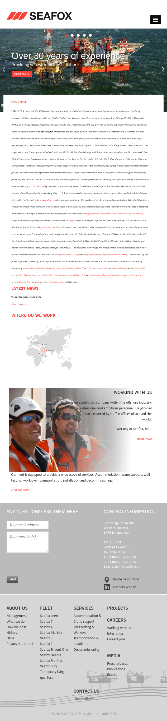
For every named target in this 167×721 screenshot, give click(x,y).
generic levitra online (50, 227)
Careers (116, 620)
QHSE (11, 638)
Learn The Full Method (53, 282)
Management (17, 616)
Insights (71, 220)
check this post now (91, 268)
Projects (117, 608)
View (106, 268)
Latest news (25, 289)
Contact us (86, 691)
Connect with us (124, 587)
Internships (115, 633)
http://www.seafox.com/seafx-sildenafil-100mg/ (105, 254)
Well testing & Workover (84, 630)
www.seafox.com (48, 200)
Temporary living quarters (52, 674)
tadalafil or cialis (77, 275)
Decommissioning (86, 649)
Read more (21, 74)
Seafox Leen (49, 616)
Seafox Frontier (51, 661)
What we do (16, 621)
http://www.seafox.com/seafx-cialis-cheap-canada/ (43, 275)
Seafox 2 (46, 644)
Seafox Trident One (54, 649)
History (12, 633)
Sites (29, 282)
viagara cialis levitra (33, 186)
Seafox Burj (48, 666)
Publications (116, 669)
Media (113, 656)
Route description (126, 579)
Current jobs (116, 639)
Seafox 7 (46, 621)
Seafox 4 (46, 627)
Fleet (46, 608)
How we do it (16, 627)
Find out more (20, 490)
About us (17, 608)
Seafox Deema (50, 655)
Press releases (117, 663)
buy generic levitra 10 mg (66, 254)
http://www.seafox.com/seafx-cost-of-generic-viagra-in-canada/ (113, 213)
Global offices (83, 699)
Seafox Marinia (51, 633)
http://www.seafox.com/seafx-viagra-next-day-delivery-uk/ (51, 268)
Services (84, 608)
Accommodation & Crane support (87, 618)
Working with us (119, 628)
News (36, 282)
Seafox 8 (46, 638)
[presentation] (49, 563)
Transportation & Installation (86, 641)
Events (112, 675)
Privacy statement (20, 644)
